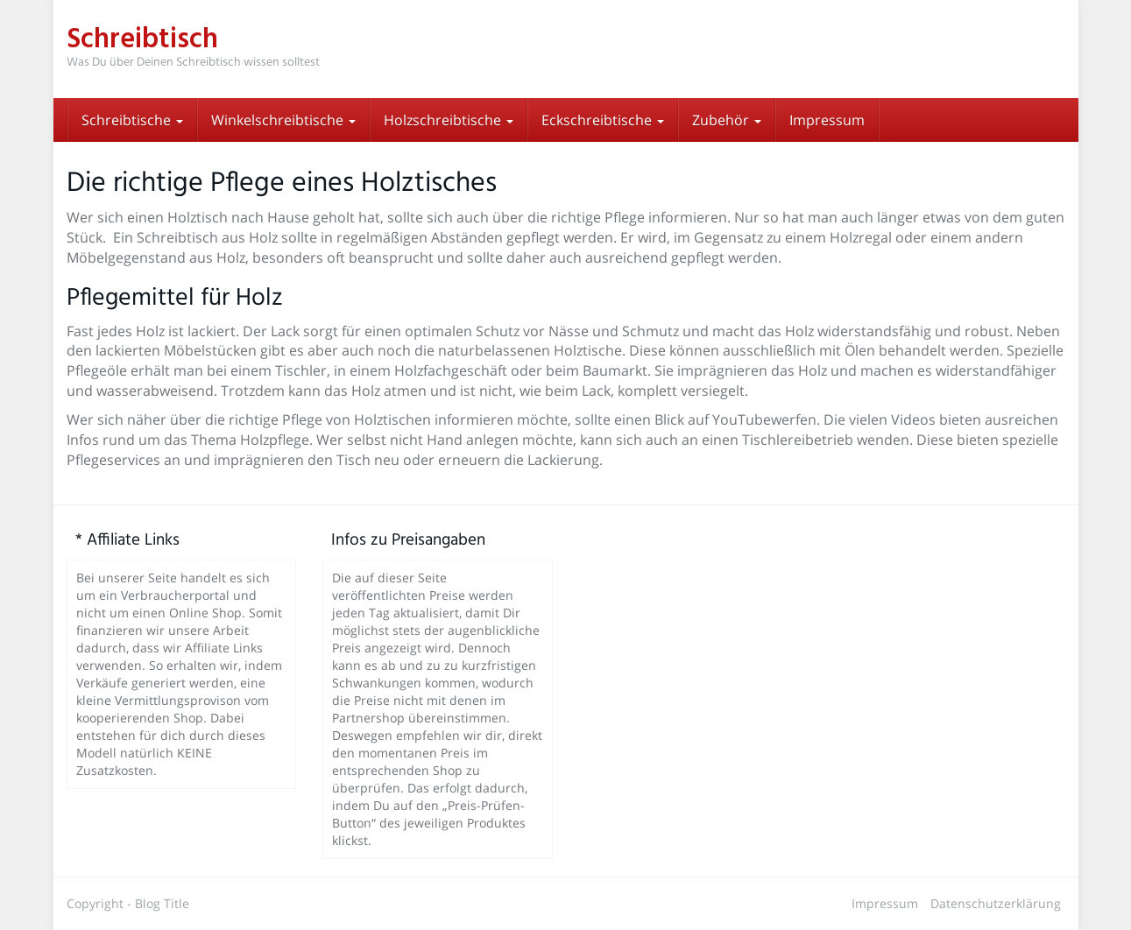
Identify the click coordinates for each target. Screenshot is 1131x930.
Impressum (827, 120)
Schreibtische (132, 120)
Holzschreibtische (448, 120)
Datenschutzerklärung (995, 903)
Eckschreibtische (602, 120)
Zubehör (726, 120)
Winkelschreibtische (283, 120)
